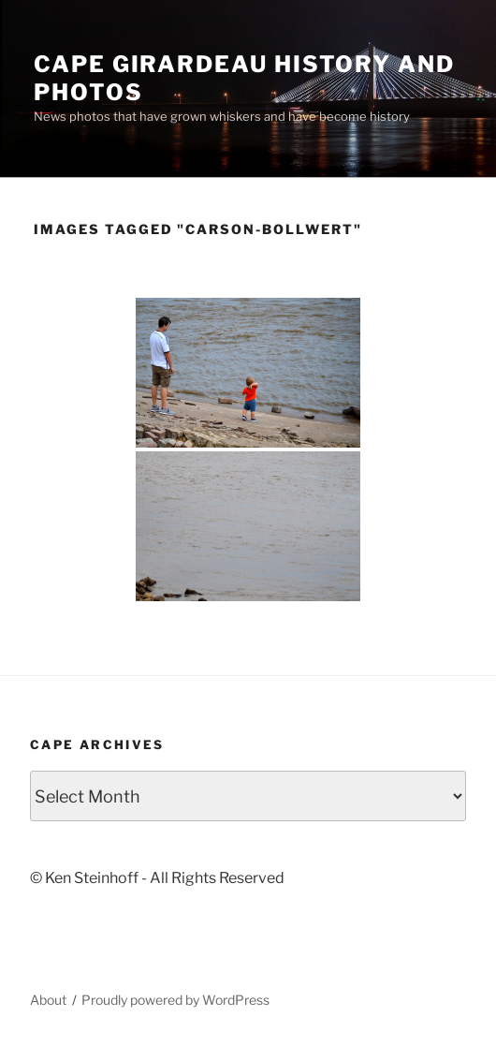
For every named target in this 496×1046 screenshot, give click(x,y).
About (48, 1000)
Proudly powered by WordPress (175, 1000)
